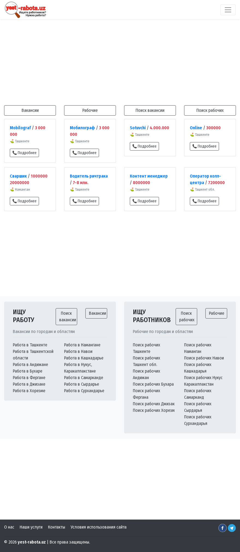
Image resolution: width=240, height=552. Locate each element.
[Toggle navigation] (228, 9)
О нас (9, 527)
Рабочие (90, 110)
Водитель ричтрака (89, 176)
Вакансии (30, 110)
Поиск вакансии (150, 110)
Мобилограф (82, 127)
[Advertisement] (120, 60)
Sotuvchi (138, 127)
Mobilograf (20, 127)
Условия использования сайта (99, 527)
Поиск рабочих (210, 110)
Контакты (56, 527)
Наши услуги (31, 527)
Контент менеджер (149, 176)
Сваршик (18, 176)
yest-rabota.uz (32, 542)
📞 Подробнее (24, 153)
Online (196, 127)
